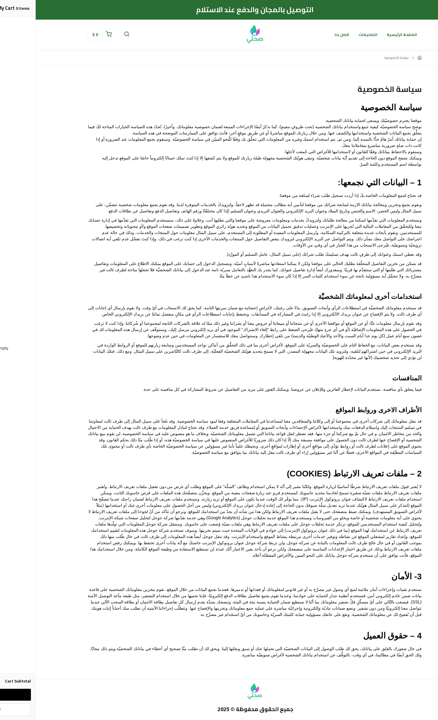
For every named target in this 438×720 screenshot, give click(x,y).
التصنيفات (332, 34)
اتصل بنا (306, 34)
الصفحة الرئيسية (366, 34)
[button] (91, 34)
